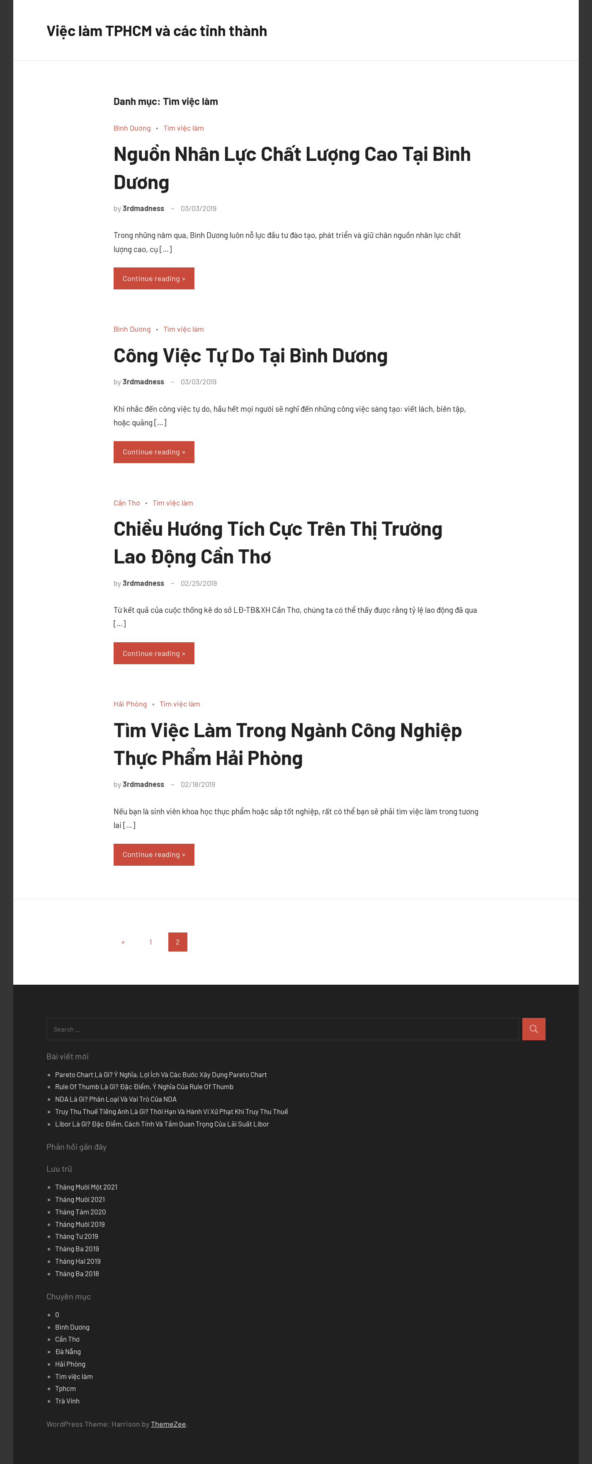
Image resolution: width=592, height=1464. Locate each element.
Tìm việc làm (183, 127)
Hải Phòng (130, 703)
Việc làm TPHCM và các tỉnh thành (156, 30)
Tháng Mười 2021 (80, 1199)
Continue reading (151, 278)
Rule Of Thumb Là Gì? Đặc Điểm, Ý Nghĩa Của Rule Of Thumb (144, 1086)
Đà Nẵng (68, 1351)
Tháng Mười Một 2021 (86, 1186)
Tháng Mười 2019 (80, 1224)
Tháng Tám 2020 (80, 1211)
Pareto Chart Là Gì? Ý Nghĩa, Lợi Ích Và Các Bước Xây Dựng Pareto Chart (161, 1074)
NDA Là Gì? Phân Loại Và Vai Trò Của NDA (116, 1099)
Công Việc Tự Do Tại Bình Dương (251, 354)
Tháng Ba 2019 (77, 1248)
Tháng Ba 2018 (77, 1273)
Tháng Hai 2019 (78, 1261)
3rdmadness (143, 208)
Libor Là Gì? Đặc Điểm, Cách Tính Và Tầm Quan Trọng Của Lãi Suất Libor (162, 1123)
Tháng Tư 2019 (76, 1236)
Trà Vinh (67, 1400)
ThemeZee (168, 1423)
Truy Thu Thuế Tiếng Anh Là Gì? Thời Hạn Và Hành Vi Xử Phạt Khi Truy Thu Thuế (171, 1111)
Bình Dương (132, 127)
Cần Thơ (127, 502)
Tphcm (65, 1388)
